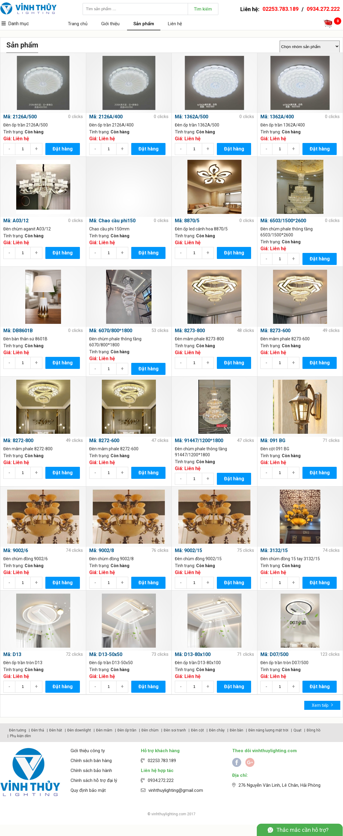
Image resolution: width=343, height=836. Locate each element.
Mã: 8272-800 (18, 440)
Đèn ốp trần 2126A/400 (111, 125)
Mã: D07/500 (274, 654)
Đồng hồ (313, 730)
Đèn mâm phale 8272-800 (28, 448)
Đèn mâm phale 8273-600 (285, 338)
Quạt (297, 730)
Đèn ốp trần (126, 730)
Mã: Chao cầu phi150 (112, 220)
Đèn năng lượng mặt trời (268, 730)
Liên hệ (175, 23)
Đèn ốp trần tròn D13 (22, 662)
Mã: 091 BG (272, 440)
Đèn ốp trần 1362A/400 (282, 125)
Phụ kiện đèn (20, 736)
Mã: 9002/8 (101, 550)
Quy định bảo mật (88, 790)
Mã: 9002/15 (188, 550)
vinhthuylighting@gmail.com (175, 790)
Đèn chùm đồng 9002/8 (111, 558)
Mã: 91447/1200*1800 (199, 440)
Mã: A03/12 (16, 220)
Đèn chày (217, 730)
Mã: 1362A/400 (277, 117)
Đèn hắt (55, 730)
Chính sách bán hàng (91, 760)
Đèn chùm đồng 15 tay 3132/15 (290, 558)
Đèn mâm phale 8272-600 (113, 448)
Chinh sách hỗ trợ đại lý (94, 780)
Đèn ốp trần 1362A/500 (197, 125)
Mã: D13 (12, 654)
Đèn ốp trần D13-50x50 (111, 662)
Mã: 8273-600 (275, 330)
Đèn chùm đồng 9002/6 (25, 558)
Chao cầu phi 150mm (109, 228)
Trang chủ (77, 23)
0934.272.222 (323, 9)
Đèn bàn (236, 730)
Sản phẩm (143, 23)
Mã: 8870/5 (187, 220)
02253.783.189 (281, 9)
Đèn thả (37, 730)
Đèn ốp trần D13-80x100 (198, 662)
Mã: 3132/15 (274, 550)
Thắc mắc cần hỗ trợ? (302, 830)
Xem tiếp (322, 705)
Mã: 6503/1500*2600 (283, 220)
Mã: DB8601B (18, 330)
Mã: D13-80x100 (193, 654)
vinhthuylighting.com (168, 814)
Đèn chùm (150, 730)
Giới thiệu (110, 23)
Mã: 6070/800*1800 (110, 330)
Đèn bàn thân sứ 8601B (25, 338)
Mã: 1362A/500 (191, 117)
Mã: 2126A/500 (20, 117)
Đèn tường (17, 730)
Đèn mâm (104, 730)
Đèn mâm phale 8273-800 (199, 338)
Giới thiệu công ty (88, 750)
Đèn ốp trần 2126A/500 (25, 125)
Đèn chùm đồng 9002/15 (198, 558)
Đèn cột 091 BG (274, 448)
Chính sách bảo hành (91, 770)
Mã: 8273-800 (190, 330)
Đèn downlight (79, 730)
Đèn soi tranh (175, 730)
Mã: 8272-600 (104, 440)
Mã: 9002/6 (15, 550)
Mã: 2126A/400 (106, 117)
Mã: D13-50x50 (105, 654)
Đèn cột (197, 730)
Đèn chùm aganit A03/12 (27, 228)
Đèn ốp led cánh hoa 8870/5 (201, 228)
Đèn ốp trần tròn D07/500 (284, 662)
